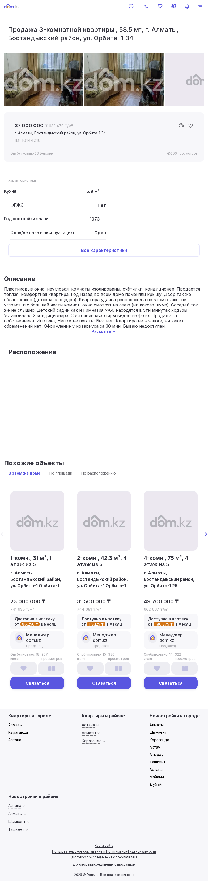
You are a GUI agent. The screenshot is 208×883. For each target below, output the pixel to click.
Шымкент (158, 732)
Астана (14, 739)
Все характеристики (104, 250)
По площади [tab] (60, 473)
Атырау (156, 754)
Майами (157, 777)
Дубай (156, 784)
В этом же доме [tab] (24, 473)
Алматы (15, 725)
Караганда (18, 732)
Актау (155, 747)
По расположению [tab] (98, 473)
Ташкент (157, 762)
